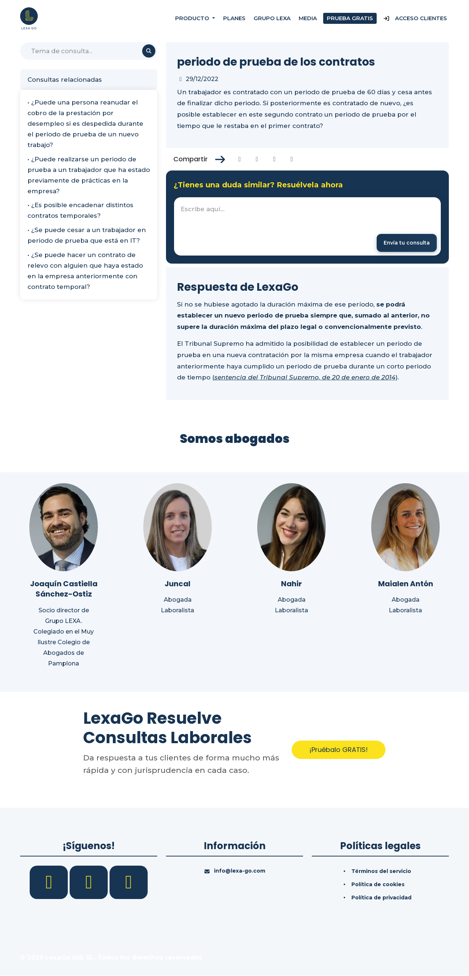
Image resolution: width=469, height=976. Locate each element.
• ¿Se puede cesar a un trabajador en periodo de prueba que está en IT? (86, 235)
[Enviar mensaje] (406, 243)
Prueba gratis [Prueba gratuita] (350, 18)
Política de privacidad (381, 898)
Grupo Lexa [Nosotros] (272, 18)
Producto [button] (193, 18)
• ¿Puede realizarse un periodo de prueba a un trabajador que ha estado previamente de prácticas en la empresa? (88, 175)
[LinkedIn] (90, 882)
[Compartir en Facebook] (240, 159)
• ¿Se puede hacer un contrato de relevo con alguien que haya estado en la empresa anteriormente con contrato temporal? (85, 270)
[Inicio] (29, 18)
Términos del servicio (381, 871)
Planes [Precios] (234, 18)
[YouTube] (129, 882)
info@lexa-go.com (239, 871)
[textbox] (307, 226)
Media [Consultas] (308, 18)
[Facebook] (50, 882)
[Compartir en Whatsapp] (292, 159)
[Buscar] (88, 51)
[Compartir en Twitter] (257, 159)
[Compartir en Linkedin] (274, 159)
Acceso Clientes (415, 18)
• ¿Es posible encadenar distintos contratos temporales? (80, 210)
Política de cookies (378, 884)
